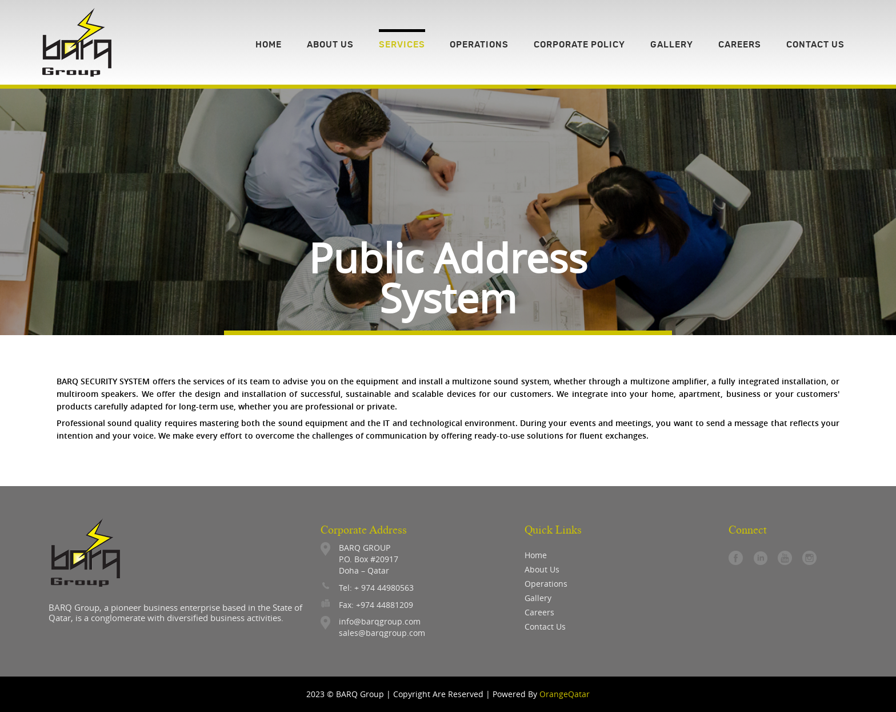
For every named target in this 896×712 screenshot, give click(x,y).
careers (539, 612)
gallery (538, 597)
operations (546, 583)
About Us (542, 569)
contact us (545, 626)
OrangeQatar (564, 694)
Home (536, 555)
